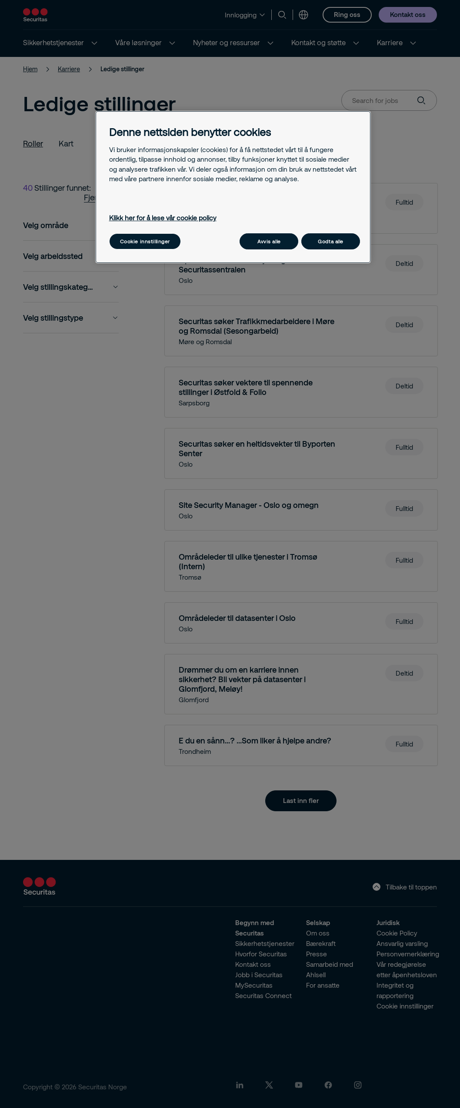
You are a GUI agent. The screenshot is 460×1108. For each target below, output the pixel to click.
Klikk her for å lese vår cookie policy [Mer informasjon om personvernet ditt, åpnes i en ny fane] (163, 218)
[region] (233, 187)
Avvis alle (269, 241)
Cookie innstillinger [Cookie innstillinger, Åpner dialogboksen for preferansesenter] (145, 241)
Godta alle (330, 241)
